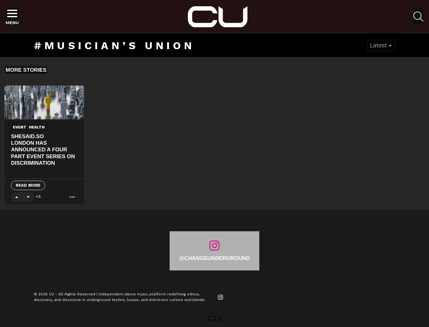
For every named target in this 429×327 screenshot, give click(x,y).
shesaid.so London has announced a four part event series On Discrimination (43, 149)
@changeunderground (214, 258)
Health (37, 127)
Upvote (16, 197)
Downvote (28, 197)
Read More (28, 185)
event (19, 127)
